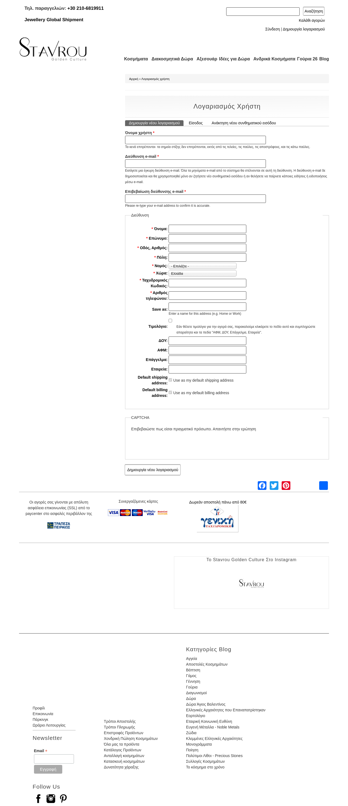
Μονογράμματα (199, 744)
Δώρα (191, 698)
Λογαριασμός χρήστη (155, 79)
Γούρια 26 (306, 59)
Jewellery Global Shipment (53, 19)
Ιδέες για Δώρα (232, 59)
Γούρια (191, 687)
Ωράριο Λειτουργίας (49, 725)
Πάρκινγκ (40, 719)
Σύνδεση (272, 29)
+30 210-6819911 (85, 8)
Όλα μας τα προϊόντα (121, 744)
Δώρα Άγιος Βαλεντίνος (205, 704)
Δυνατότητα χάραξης (121, 767)
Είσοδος (196, 123)
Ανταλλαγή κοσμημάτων (124, 755)
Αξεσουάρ (204, 59)
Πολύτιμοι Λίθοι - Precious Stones (214, 755)
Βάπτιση (193, 670)
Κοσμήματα (134, 59)
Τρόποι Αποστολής (120, 721)
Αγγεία (191, 658)
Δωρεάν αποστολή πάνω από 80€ (218, 502)
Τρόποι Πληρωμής (119, 727)
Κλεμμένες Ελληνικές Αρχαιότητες (214, 738)
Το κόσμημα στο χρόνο (205, 767)
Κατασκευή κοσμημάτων (124, 761)
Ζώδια (191, 733)
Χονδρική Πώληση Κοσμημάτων (131, 738)
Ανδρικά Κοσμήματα (272, 59)
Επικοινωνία (43, 714)
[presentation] (172, 442)
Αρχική (133, 79)
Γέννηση (193, 681)
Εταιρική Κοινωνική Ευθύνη (209, 721)
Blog (324, 59)
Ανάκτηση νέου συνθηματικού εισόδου (244, 123)
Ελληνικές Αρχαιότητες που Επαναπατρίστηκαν (225, 710)
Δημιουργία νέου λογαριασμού (156, 122)
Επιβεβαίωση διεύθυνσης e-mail (155, 191)
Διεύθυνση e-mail (142, 156)
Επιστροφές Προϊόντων (123, 733)
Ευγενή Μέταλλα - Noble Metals (212, 727)
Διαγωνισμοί (196, 693)
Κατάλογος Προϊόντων (122, 750)
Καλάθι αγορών (312, 20)
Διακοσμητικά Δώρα (170, 59)
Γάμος (191, 676)
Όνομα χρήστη (139, 133)
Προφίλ (39, 708)
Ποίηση (192, 750)
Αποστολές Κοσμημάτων (207, 664)
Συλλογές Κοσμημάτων (205, 761)
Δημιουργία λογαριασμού (304, 29)
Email (40, 750)
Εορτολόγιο (195, 716)
